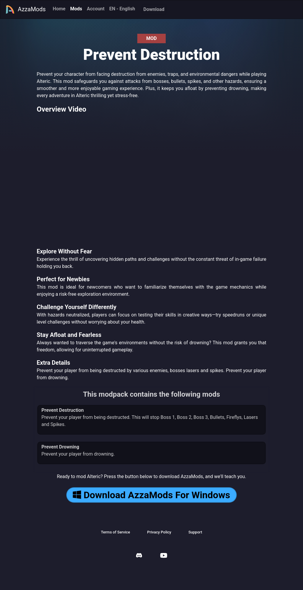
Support (195, 532)
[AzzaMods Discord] (139, 556)
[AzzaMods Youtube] (163, 556)
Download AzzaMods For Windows (151, 495)
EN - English (122, 9)
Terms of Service (115, 532)
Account (95, 9)
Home (59, 9)
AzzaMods (25, 9)
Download (154, 9)
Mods (76, 9)
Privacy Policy (159, 532)
